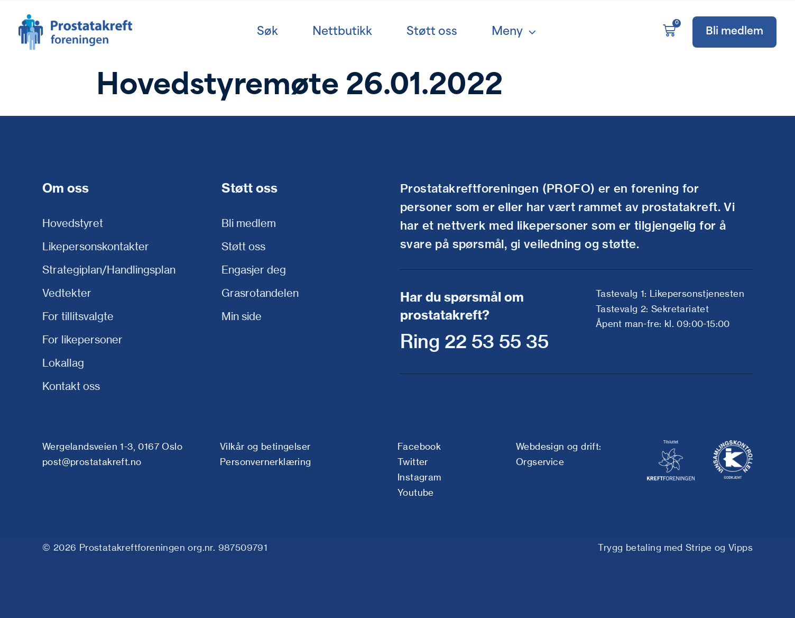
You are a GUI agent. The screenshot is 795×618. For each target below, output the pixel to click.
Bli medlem (248, 223)
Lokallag (63, 362)
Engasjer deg (253, 269)
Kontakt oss (71, 386)
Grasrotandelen (260, 292)
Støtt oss (243, 246)
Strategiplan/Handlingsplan (108, 269)
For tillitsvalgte (78, 316)
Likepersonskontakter (95, 246)
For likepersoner (82, 339)
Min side (241, 316)
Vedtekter (66, 292)
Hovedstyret (72, 223)
